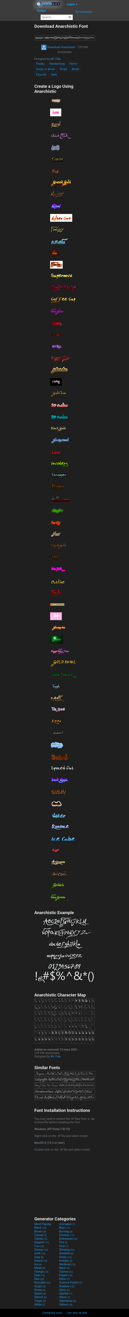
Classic (40, 1238)
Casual (40, 1235)
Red (39, 1279)
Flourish (41, 74)
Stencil (40, 1297)
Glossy (41, 1249)
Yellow (65, 1304)
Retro (64, 1279)
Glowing (66, 1249)
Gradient (66, 1253)
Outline (66, 1271)
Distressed (68, 1238)
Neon (64, 1268)
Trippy (40, 1301)
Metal (39, 1268)
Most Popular (43, 1224)
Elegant (41, 1242)
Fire (63, 1242)
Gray (39, 1257)
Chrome (66, 1235)
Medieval (67, 1264)
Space (40, 1293)
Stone (64, 1297)
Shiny (64, 1290)
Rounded (42, 1282)
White (39, 1304)
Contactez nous (52, 1312)
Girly (63, 1246)
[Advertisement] (17, 78)
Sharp (39, 1290)
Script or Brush (45, 69)
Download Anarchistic (58, 47)
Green (65, 1257)
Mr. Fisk (56, 59)
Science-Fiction (70, 1282)
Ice (38, 1264)
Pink (39, 1275)
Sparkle (65, 1293)
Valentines (67, 1301)
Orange (41, 1271)
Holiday (65, 1260)
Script (63, 69)
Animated (67, 1224)
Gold (39, 1253)
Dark (54, 74)
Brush (75, 69)
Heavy (40, 1260)
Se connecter (83, 12)
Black (40, 1227)
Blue (64, 1227)
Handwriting (57, 63)
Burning (66, 1231)
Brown (40, 1231)
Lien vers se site (76, 1312)
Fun (39, 1246)
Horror (73, 63)
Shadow (66, 1286)
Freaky (40, 63)
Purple (65, 1275)
